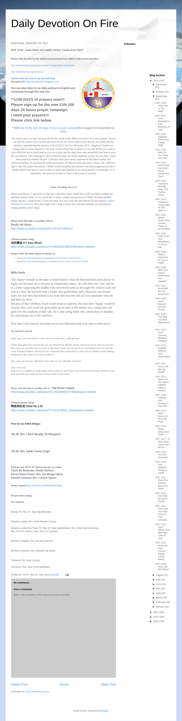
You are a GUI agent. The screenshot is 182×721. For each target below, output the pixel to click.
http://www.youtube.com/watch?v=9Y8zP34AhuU (42, 228)
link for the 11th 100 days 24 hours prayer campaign (49, 128)
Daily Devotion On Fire (64, 23)
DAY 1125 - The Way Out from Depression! (162, 320)
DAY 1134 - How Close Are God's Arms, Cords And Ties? (162, 169)
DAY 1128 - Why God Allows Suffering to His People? (162, 274)
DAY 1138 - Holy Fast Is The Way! (161, 107)
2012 (156, 80)
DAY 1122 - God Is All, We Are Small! (161, 367)
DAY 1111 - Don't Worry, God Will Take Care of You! (162, 531)
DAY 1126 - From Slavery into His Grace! (161, 304)
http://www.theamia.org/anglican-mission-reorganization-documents (43, 65)
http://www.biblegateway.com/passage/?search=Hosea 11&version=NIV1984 (58, 261)
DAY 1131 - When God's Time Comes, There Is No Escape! (162, 222)
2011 (156, 612)
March (159, 597)
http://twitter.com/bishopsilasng (44, 485)
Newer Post (19, 684)
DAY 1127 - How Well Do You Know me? (162, 289)
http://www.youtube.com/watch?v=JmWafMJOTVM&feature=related (53, 391)
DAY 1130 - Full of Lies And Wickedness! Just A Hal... (162, 240)
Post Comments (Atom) (37, 691)
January (160, 606)
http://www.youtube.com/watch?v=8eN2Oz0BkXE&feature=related (52, 246)
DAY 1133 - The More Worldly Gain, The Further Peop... (161, 188)
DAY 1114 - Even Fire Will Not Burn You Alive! (161, 483)
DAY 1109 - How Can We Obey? (162, 566)
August (160, 575)
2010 (156, 616)
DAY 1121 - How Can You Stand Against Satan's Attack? (162, 383)
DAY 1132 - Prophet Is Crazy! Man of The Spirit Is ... (162, 205)
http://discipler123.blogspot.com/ (42, 81)
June (159, 584)
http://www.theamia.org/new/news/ (27, 72)
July (158, 579)
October (160, 91)
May (158, 588)
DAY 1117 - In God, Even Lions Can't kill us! (162, 443)
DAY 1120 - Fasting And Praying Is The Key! (161, 400)
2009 (156, 621)
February (161, 602)
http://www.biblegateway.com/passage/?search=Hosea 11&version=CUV (52, 258)
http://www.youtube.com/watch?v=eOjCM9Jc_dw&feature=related (52, 410)
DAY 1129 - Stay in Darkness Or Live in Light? (161, 257)
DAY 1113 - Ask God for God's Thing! (161, 497)
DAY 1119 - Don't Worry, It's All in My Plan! (161, 416)
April (158, 593)
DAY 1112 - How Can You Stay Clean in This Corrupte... (162, 513)
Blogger (104, 710)
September (161, 96)
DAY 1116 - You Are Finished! (161, 455)
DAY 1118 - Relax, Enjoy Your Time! (162, 430)
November (161, 84)
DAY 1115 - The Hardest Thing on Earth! (161, 467)
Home (64, 684)
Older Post (108, 684)
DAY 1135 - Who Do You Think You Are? (161, 153)
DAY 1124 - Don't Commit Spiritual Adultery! (161, 335)
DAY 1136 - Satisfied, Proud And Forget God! (162, 139)
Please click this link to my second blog (33, 78)
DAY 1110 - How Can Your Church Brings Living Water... (161, 551)
